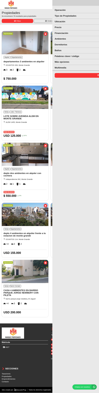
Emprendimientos (8, 379)
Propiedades (7, 376)
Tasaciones (6, 374)
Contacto (5, 382)
